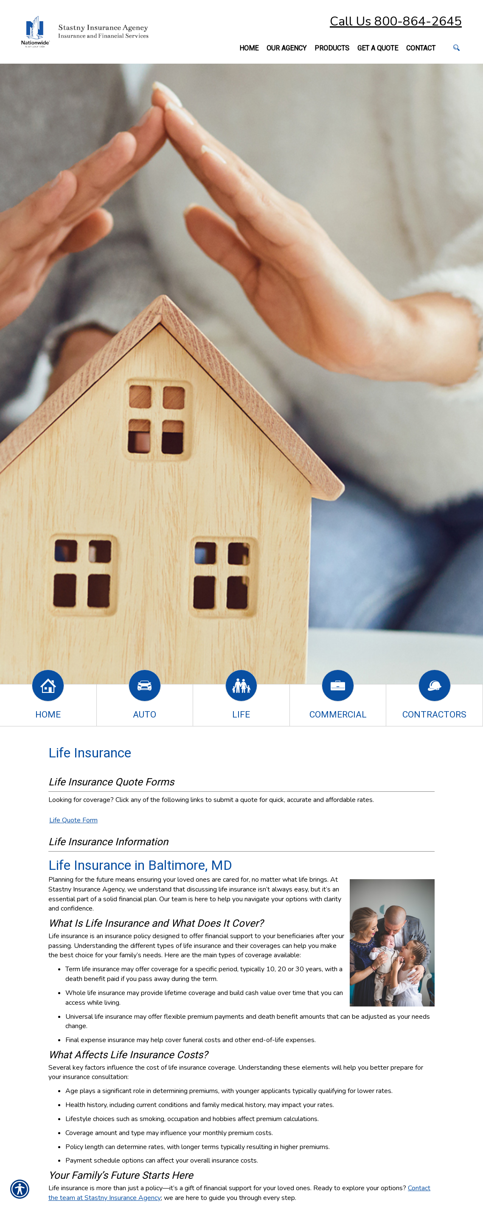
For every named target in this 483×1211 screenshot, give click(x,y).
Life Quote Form (73, 820)
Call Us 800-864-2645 (396, 21)
